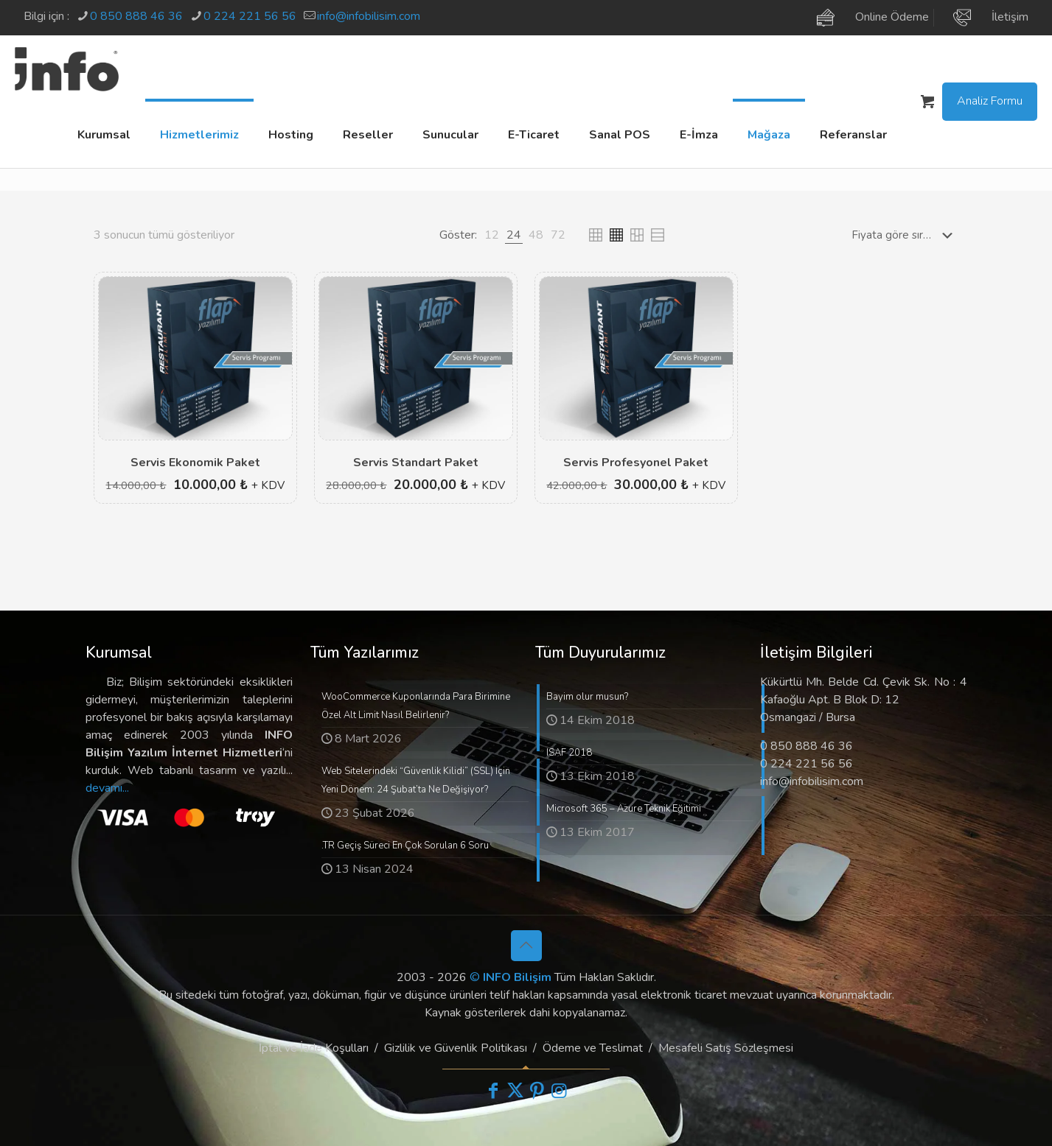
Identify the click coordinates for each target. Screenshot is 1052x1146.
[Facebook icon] (493, 1091)
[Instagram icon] (559, 1091)
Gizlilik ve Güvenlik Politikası (455, 1048)
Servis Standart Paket (415, 462)
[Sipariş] (904, 235)
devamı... (107, 788)
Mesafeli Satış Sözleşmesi (725, 1048)
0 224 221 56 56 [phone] (249, 16)
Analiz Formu (990, 101)
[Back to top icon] (526, 945)
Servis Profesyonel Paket (635, 462)
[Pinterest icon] (537, 1091)
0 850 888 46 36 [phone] (136, 16)
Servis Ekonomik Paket (195, 462)
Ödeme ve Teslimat (593, 1048)
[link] (492, 235)
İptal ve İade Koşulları (314, 1048)
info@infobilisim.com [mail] (368, 16)
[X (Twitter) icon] (515, 1091)
